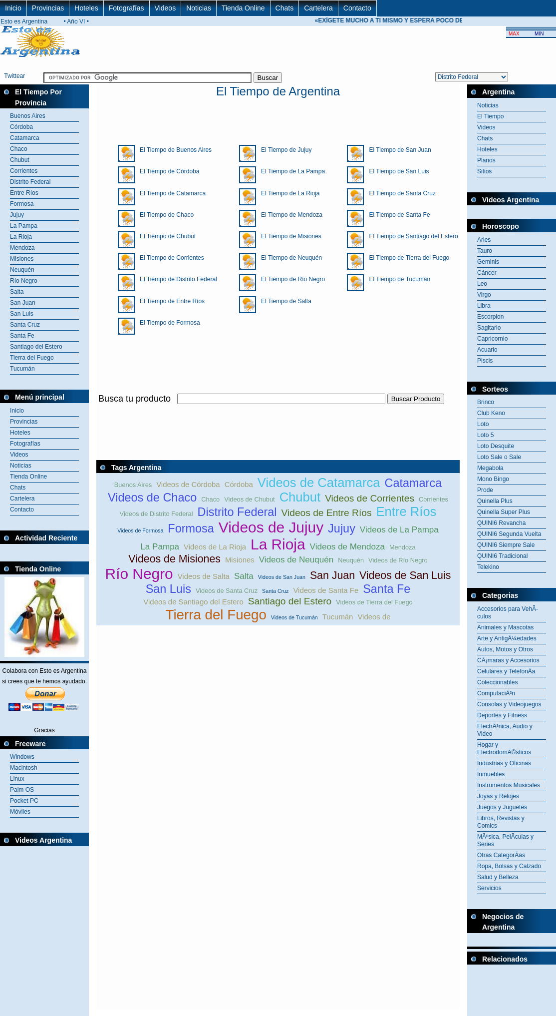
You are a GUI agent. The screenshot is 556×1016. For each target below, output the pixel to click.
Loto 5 (485, 435)
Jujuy (17, 214)
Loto (483, 424)
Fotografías (126, 8)
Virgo (484, 294)
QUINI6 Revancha (501, 522)
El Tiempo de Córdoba (167, 171)
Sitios (484, 171)
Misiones (21, 258)
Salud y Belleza (498, 877)
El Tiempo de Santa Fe (397, 214)
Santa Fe (22, 335)
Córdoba (21, 126)
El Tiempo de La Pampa (290, 171)
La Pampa (23, 225)
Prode (485, 490)
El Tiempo (490, 116)
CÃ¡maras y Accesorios (508, 660)
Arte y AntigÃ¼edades (507, 638)
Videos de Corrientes (369, 498)
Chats (285, 8)
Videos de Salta (204, 576)
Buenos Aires (27, 115)
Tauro (484, 250)
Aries (484, 239)
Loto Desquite (495, 446)
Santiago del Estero (36, 346)
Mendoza (22, 247)
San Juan (22, 302)
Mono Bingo (493, 479)
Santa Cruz (25, 324)
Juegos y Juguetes (502, 807)
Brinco (485, 402)
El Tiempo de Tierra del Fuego (406, 257)
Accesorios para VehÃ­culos (507, 612)
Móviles (20, 811)
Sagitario (489, 327)
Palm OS (22, 789)
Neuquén (22, 269)
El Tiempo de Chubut (165, 236)
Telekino (488, 566)
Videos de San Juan (281, 577)
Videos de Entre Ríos (326, 513)
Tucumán (22, 368)
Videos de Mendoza (347, 546)
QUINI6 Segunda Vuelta (509, 533)
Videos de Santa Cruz (227, 590)
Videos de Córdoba (188, 484)
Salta (16, 291)
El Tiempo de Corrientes (169, 257)
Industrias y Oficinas (504, 763)
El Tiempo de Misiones (288, 236)
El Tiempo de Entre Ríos (170, 301)
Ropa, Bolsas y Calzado (509, 866)
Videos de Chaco (152, 497)
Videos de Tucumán (294, 617)
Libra (484, 305)
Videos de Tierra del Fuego (374, 602)
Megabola (490, 468)
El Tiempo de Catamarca (170, 193)
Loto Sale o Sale (499, 457)
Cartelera (318, 8)
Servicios (489, 888)
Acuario (487, 349)
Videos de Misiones (174, 559)
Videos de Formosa (140, 530)
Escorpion (490, 316)
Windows (22, 756)
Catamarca (24, 137)
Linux (17, 778)
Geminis (488, 261)
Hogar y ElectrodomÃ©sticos (504, 748)
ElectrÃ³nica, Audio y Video (505, 730)
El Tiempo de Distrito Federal (176, 279)
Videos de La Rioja (215, 546)
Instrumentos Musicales (508, 785)
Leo (482, 283)
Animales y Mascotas (505, 627)
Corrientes (23, 170)
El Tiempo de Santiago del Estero (411, 236)
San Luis (21, 313)
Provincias (48, 8)
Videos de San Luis (405, 575)
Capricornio (492, 338)
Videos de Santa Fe (325, 590)
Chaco (18, 148)
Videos (165, 8)
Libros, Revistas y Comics (501, 822)
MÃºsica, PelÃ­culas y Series (505, 840)
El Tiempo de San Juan (397, 149)
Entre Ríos (24, 192)
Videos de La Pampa (399, 529)
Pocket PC (24, 800)
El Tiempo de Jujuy (283, 149)
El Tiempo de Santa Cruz (399, 193)
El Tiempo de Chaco (164, 214)
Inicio (13, 8)
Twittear (14, 75)
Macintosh (23, 767)
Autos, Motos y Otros (505, 649)
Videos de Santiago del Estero (193, 601)
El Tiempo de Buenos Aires (173, 149)
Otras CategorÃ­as (501, 855)
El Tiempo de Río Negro (290, 279)
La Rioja (21, 236)
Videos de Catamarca (319, 483)
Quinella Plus (495, 501)
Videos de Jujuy (271, 527)
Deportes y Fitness (502, 715)
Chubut (19, 159)
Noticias (198, 8)
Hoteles (86, 8)
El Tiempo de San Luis (396, 171)
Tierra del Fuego (32, 357)
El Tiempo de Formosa (167, 322)
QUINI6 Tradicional (502, 555)
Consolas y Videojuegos (509, 704)
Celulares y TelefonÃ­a (506, 671)
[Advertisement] (512, 989)
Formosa (21, 203)
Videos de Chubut (249, 499)
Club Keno (491, 413)
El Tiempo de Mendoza (289, 214)
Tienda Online (243, 8)
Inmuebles (491, 774)
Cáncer (487, 272)
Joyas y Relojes (498, 796)
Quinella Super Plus (503, 511)
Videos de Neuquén (296, 559)
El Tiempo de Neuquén (289, 257)
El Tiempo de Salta (283, 301)
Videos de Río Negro (398, 560)
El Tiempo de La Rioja (287, 193)
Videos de (373, 616)
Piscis (485, 360)
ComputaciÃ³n (496, 693)
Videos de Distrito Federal (156, 513)
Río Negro (23, 280)
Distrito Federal (30, 181)
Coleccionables (497, 682)
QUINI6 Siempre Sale (506, 544)
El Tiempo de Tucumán (397, 279)
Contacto (357, 8)
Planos (486, 160)
